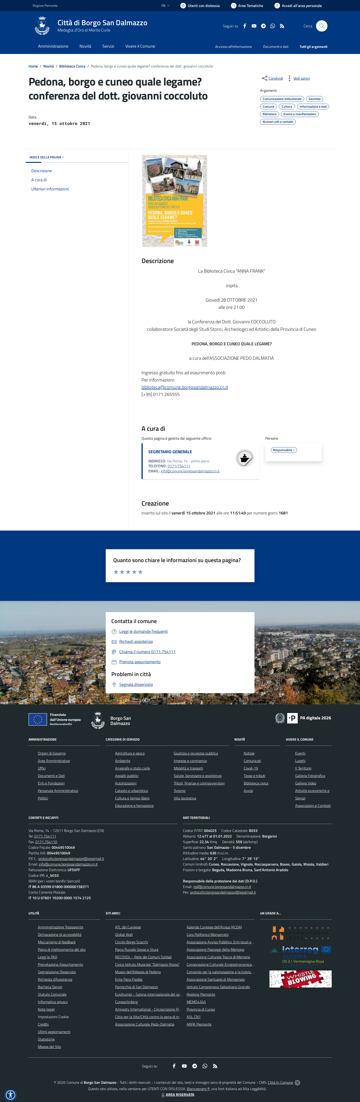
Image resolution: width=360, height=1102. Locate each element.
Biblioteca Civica (72, 66)
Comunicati (252, 760)
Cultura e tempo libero (132, 798)
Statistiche (46, 1039)
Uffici (42, 768)
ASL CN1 (194, 1017)
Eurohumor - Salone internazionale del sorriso (150, 994)
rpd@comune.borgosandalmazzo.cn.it (222, 886)
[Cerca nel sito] (321, 26)
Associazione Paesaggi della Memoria (215, 949)
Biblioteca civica (256, 783)
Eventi (300, 753)
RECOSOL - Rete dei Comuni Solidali (143, 957)
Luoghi (300, 760)
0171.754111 (45, 836)
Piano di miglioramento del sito (62, 949)
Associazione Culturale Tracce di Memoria (218, 957)
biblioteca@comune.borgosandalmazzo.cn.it (185, 387)
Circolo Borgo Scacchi (131, 942)
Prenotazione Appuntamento (60, 964)
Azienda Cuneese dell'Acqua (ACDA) (214, 927)
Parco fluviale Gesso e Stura (136, 949)
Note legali (46, 1009)
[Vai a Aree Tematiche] (247, 5)
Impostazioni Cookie (53, 1017)
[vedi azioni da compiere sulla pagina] (298, 78)
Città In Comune (280, 1082)
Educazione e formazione (134, 805)
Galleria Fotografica (310, 775)
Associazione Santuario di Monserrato (216, 979)
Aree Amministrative (54, 760)
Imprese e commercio (190, 760)
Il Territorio (303, 768)
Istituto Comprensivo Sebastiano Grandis (218, 987)
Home (33, 66)
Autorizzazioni (126, 783)
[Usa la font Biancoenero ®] (200, 5)
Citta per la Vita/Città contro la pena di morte (150, 1017)
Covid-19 (251, 768)
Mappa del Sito (49, 1046)
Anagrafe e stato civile (132, 768)
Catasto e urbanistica (131, 790)
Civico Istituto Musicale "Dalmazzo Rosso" (147, 964)
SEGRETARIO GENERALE (170, 452)
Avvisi (248, 790)
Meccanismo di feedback (57, 942)
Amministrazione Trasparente (60, 927)
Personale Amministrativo (58, 790)
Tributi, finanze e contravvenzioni (199, 783)
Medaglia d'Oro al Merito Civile (84, 30)
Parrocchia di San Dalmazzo (136, 987)
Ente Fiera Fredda (128, 979)
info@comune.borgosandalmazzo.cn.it (190, 471)
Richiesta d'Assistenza (55, 979)
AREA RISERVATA (177, 1094)
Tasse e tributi (254, 775)
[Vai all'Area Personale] (298, 5)
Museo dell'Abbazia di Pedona (138, 972)
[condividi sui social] (272, 78)
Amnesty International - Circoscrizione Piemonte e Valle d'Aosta (165, 1009)
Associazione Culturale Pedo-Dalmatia (144, 1024)
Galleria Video (305, 783)
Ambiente (122, 760)
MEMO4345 (196, 1002)
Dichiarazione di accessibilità (59, 934)
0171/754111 (179, 466)
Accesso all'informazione (233, 46)
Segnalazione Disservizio (57, 972)
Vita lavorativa (185, 798)
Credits (43, 1024)
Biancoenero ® (198, 1088)
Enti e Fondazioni (51, 783)
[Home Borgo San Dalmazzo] (90, 26)
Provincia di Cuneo (201, 1009)
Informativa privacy (53, 1002)
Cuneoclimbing (126, 1002)
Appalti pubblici (126, 775)
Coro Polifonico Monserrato (208, 934)
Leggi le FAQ (47, 957)
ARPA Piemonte (199, 1024)
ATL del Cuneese (128, 927)
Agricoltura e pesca (130, 753)
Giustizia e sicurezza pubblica (196, 753)
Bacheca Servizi (50, 987)
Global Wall (124, 934)
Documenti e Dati (51, 775)
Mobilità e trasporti (188, 768)
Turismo (179, 790)
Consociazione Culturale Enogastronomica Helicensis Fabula (233, 964)
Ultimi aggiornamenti (54, 1031)
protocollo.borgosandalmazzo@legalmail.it (71, 858)
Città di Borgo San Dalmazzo (102, 22)
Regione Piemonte (201, 994)
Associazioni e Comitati (313, 805)
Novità (48, 66)
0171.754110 (46, 842)
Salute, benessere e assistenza (198, 775)
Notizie (249, 753)
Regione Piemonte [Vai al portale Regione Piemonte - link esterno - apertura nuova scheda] (45, 5)
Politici (43, 798)
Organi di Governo (52, 753)
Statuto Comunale (52, 994)
